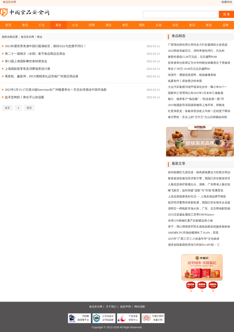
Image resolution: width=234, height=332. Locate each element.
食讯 (25, 25)
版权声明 (125, 306)
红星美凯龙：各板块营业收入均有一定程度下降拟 (199, 111)
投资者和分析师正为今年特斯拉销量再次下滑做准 (199, 62)
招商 (92, 25)
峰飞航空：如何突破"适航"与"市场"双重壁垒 (196, 190)
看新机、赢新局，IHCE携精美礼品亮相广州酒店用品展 (41, 76)
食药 (125, 25)
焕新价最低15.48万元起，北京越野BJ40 (192, 56)
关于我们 (111, 306)
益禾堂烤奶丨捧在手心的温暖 (24, 97)
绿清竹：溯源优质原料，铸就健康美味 (192, 74)
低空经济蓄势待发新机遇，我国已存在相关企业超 (199, 202)
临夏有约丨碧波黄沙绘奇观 (185, 80)
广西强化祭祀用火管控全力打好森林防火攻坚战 (197, 44)
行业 (42, 25)
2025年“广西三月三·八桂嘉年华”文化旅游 (193, 238)
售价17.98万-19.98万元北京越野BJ (189, 68)
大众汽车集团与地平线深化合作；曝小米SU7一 (197, 86)
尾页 (29, 107)
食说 (209, 25)
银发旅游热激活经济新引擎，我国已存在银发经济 (199, 178)
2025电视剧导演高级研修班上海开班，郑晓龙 (196, 105)
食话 (192, 25)
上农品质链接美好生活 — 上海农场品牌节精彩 (197, 196)
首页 (8, 25)
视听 (142, 25)
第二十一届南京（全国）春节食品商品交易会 (35, 53)
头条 (159, 25)
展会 (58, 25)
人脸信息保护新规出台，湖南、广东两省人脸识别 (199, 184)
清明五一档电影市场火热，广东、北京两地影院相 (199, 208)
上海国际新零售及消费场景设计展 (27, 68)
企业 (75, 25)
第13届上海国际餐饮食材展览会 (26, 61)
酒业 (108, 25)
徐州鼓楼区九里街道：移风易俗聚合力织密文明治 (199, 172)
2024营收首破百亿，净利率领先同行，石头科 (196, 50)
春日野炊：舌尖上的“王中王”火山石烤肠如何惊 (197, 117)
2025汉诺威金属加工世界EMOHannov (191, 214)
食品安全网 (27, 36)
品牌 (225, 25)
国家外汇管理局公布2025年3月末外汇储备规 (195, 92)
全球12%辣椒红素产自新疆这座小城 (190, 220)
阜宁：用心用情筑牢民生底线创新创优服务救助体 (199, 226)
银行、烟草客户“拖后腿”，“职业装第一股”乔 (196, 98)
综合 (175, 25)
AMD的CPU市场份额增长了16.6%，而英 (193, 232)
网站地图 (139, 306)
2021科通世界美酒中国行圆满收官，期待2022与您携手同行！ (45, 46)
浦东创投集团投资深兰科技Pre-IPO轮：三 (194, 244)
